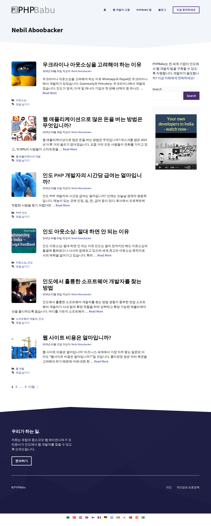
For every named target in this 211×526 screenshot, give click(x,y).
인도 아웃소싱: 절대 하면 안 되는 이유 (86, 231)
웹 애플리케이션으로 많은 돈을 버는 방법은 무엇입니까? (92, 122)
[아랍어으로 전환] (68, 517)
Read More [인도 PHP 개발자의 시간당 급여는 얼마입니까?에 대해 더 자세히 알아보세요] (63, 205)
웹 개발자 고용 (121, 9)
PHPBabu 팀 (144, 9)
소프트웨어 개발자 (26, 318)
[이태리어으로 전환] (118, 517)
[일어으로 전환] (124, 517)
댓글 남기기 (23, 104)
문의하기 (21, 461)
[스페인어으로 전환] (137, 517)
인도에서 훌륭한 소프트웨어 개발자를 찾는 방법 (92, 284)
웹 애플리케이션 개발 (28, 156)
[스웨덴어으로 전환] (143, 517)
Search (157, 89)
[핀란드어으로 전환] (93, 517)
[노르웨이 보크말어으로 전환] (130, 517)
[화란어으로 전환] (80, 517)
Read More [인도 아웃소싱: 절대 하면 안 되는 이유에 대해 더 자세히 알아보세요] (104, 255)
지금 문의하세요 (186, 9)
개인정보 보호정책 (188, 487)
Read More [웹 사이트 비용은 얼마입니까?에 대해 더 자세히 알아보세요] (101, 361)
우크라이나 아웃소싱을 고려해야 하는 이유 (92, 64)
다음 (34, 387)
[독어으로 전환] (105, 517)
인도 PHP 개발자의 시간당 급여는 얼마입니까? (92, 178)
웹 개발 (20, 368)
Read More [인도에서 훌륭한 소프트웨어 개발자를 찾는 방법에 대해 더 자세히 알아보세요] (96, 311)
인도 (24, 212)
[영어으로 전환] (87, 517)
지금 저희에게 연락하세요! (176, 78)
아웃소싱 (21, 100)
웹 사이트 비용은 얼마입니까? (77, 337)
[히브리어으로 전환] (112, 517)
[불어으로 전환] (99, 517)
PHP (18, 212)
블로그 (162, 9)
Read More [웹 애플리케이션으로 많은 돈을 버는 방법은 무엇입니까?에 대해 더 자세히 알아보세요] (70, 149)
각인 (169, 487)
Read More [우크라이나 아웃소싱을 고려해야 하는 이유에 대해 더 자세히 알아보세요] (50, 93)
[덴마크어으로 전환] (74, 517)
